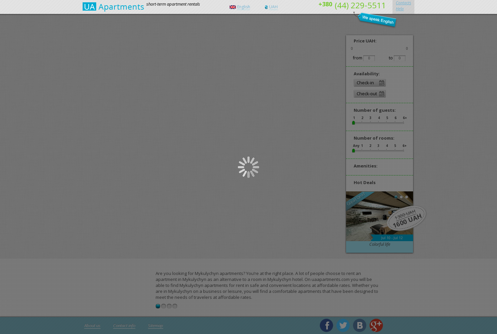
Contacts (403, 3)
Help (400, 9)
